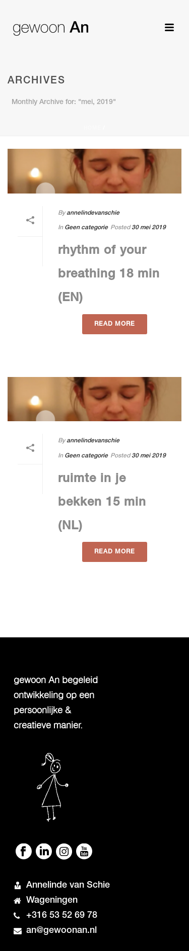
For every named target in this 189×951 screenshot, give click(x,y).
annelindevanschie (93, 213)
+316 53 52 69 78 (61, 915)
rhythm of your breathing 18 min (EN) (109, 275)
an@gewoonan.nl (61, 930)
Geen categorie (86, 228)
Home (92, 128)
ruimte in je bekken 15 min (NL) (102, 503)
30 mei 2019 (149, 228)
